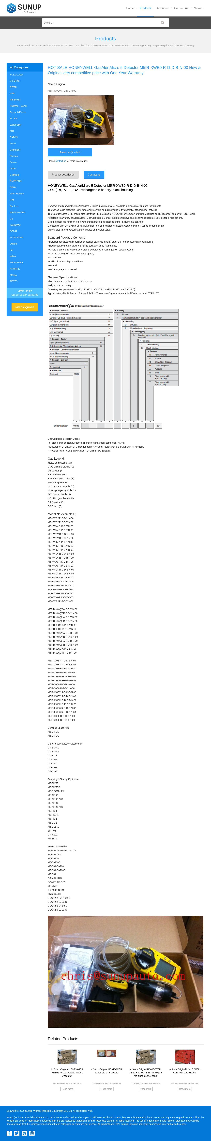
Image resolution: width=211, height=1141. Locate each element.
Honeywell (41, 45)
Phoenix (14, 156)
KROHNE (15, 268)
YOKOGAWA (16, 74)
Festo (13, 143)
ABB (12, 93)
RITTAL (14, 87)
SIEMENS (15, 81)
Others (13, 243)
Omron (13, 162)
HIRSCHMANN (18, 212)
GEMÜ (13, 231)
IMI (11, 250)
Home (130, 8)
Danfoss (14, 206)
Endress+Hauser (18, 106)
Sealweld (14, 175)
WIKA (13, 256)
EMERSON (16, 181)
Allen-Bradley (17, 193)
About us (162, 8)
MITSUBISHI (16, 237)
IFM (12, 200)
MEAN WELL (16, 262)
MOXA (13, 275)
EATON (14, 137)
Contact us (181, 8)
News (197, 8)
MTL (12, 131)
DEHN (13, 187)
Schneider (15, 149)
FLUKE (13, 118)
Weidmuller (15, 124)
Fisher (13, 168)
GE (11, 218)
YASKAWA (15, 225)
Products (145, 8)
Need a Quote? (70, 152)
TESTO (13, 281)
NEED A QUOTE (24, 307)
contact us (61, 161)
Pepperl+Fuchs (18, 112)
